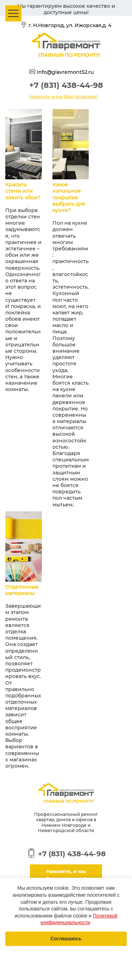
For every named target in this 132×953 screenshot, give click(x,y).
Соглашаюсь (65, 938)
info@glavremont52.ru (65, 72)
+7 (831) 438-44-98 (66, 85)
